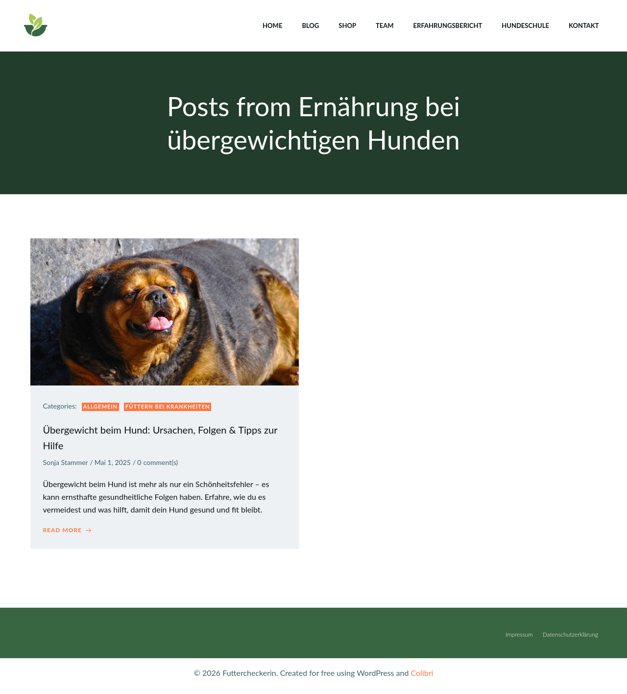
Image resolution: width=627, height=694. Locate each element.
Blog (309, 24)
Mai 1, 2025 (114, 463)
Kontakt (583, 24)
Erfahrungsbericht (447, 24)
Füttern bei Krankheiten (170, 407)
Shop (347, 24)
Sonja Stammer (67, 463)
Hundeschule (525, 24)
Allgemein (102, 407)
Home (272, 24)
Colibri (422, 679)
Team (384, 24)
